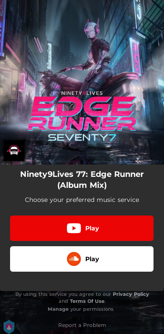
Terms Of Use (87, 301)
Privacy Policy (131, 294)
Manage (58, 309)
